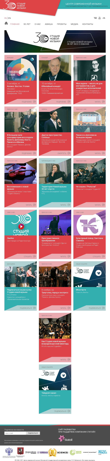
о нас (67, 6)
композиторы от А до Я (84, 6)
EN (9, 18)
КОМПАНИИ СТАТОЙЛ (76, 436)
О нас (38, 24)
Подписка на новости (14, 430)
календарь (73, 6)
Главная (14, 24)
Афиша (49, 24)
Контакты (104, 6)
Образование (97, 6)
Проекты (61, 24)
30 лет (27, 24)
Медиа (74, 24)
